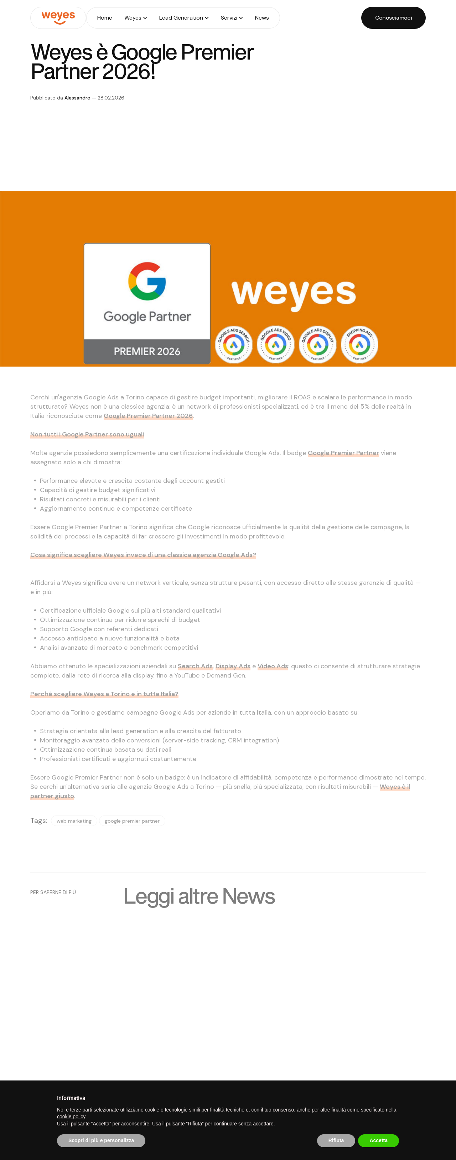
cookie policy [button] (71, 1116)
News (262, 17)
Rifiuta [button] (336, 1140)
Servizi (229, 17)
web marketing (74, 829)
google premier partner (132, 829)
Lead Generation (181, 17)
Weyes (132, 17)
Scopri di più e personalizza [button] (101, 1140)
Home (104, 17)
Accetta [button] (378, 1140)
